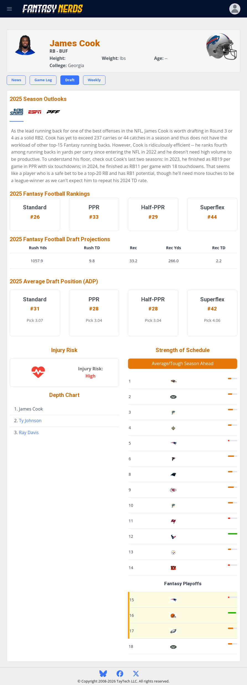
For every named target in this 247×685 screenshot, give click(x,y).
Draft (69, 79)
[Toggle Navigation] (9, 9)
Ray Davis (29, 432)
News (16, 79)
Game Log (43, 79)
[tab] (17, 112)
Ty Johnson (30, 420)
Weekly (94, 79)
